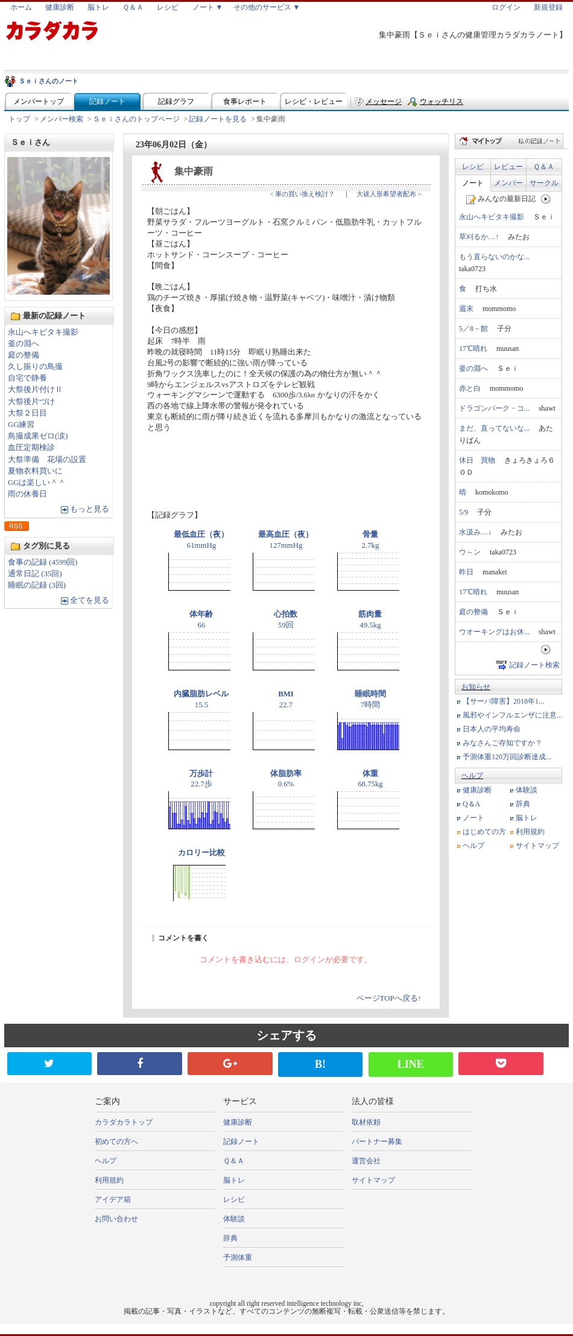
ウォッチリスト (441, 104)
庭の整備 (23, 355)
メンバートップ (38, 101)
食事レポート (245, 101)
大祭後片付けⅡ (35, 389)
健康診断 (59, 7)
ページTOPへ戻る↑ (389, 998)
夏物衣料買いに (35, 471)
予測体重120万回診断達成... (507, 757)
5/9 (463, 512)
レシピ (168, 7)
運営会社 (366, 1161)
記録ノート (107, 101)
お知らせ (475, 686)
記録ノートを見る (218, 119)
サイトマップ (537, 845)
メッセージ (384, 101)
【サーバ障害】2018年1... (503, 701)
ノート (473, 183)
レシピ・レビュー (314, 101)
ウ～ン (470, 552)
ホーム (21, 7)
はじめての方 (484, 831)
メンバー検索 (61, 119)
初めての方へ (116, 1141)
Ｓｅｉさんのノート (48, 81)
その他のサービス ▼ (266, 7)
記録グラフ (176, 101)
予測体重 (237, 1257)
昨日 (466, 572)
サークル (544, 183)
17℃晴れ (473, 348)
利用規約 (530, 831)
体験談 (526, 790)
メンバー (508, 183)
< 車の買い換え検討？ (302, 194)
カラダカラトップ (124, 1122)
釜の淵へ (23, 343)
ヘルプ (472, 775)
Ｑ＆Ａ (133, 7)
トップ (19, 119)
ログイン (506, 7)
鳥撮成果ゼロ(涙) (38, 436)
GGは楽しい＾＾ (37, 482)
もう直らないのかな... (494, 256)
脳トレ (98, 7)
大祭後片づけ (31, 401)
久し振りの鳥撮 (35, 366)
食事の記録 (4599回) (42, 562)
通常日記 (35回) (35, 574)
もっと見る (89, 509)
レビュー (508, 166)
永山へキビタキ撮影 (43, 332)
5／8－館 (473, 328)
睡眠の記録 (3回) (37, 585)
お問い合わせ (116, 1219)
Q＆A (471, 804)
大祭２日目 (27, 413)
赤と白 (470, 388)
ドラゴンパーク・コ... (494, 408)
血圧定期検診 (31, 447)
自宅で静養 (27, 378)
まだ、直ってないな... (494, 428)
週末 (466, 308)
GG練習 (21, 424)
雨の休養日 (27, 494)
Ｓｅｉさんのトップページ (136, 119)
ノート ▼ (207, 7)
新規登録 (548, 7)
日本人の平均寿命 (492, 729)
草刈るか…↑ (479, 237)
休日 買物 (477, 460)
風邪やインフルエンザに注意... (512, 715)
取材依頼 (366, 1122)
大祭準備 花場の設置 (47, 459)
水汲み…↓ (475, 532)
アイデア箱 (113, 1199)
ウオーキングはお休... (494, 632)
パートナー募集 (377, 1141)
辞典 (523, 804)
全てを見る (89, 600)
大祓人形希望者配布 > (389, 194)
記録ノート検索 (534, 665)
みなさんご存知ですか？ (502, 743)
